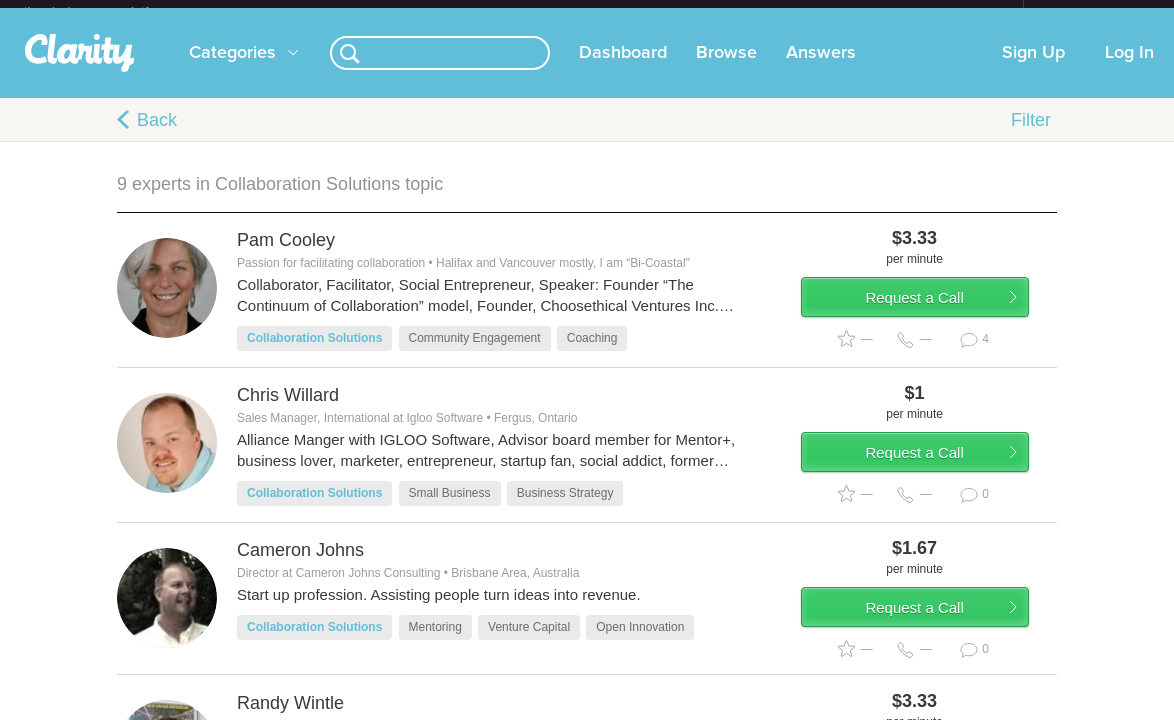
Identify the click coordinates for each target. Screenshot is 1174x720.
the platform (107, 11)
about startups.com (1094, 13)
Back (157, 136)
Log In (1129, 69)
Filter (1031, 136)
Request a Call (939, 323)
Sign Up (1033, 69)
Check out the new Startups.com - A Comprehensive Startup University (806, 13)
